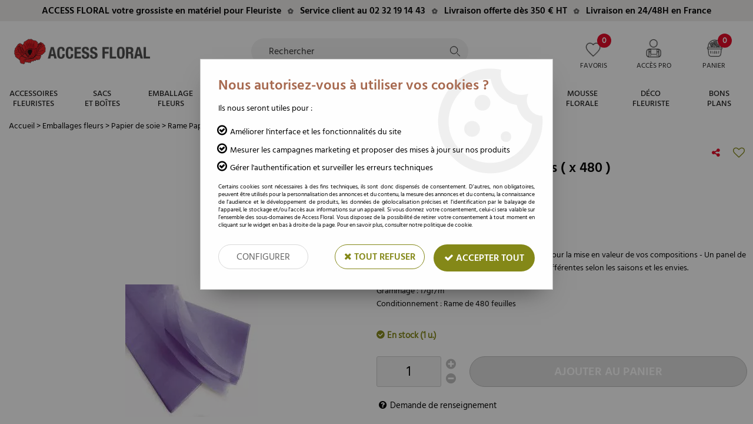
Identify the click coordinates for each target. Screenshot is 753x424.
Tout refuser (379, 256)
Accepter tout (484, 258)
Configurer (263, 256)
